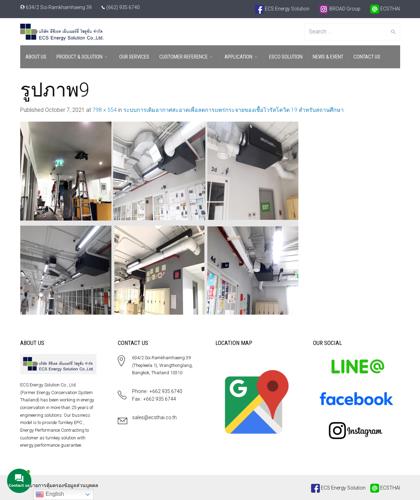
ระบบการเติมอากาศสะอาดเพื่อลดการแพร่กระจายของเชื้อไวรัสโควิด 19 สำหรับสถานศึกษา (233, 110)
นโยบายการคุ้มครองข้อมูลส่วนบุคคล (59, 485)
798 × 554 (104, 110)
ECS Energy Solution (282, 8)
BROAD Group (339, 8)
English (50, 494)
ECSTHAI (385, 8)
